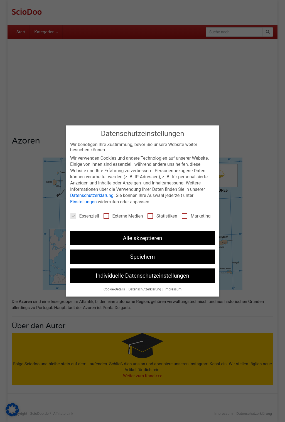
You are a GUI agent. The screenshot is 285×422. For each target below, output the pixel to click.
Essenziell (84, 216)
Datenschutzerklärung (92, 195)
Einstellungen (83, 201)
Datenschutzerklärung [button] (145, 289)
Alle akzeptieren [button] (142, 238)
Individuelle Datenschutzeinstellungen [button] (142, 275)
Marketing (196, 216)
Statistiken (162, 216)
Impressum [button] (173, 289)
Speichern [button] (142, 256)
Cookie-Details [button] (115, 289)
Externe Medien (123, 216)
